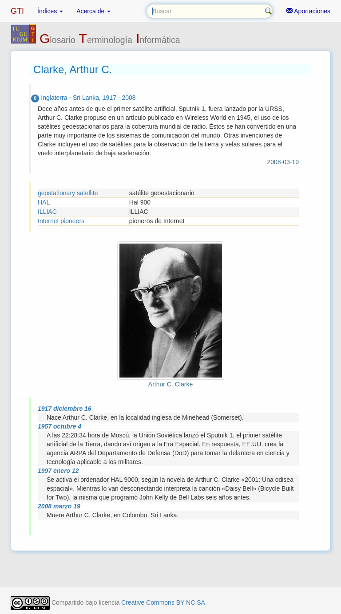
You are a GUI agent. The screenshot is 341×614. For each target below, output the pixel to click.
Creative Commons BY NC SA (163, 602)
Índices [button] (50, 11)
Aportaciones (308, 11)
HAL (44, 202)
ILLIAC (47, 211)
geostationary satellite (68, 193)
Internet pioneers (61, 220)
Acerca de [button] (93, 11)
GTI (17, 11)
